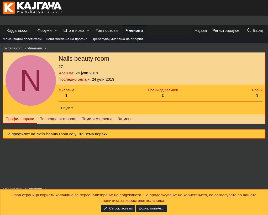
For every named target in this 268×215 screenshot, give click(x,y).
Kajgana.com (18, 30)
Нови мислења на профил (66, 39)
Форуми (45, 30)
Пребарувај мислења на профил (117, 39)
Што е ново (73, 30)
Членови (134, 30)
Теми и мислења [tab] (97, 118)
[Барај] (254, 30)
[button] (55, 30)
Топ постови (107, 30)
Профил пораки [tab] (20, 118)
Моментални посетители (22, 39)
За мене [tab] (125, 118)
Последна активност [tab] (58, 118)
